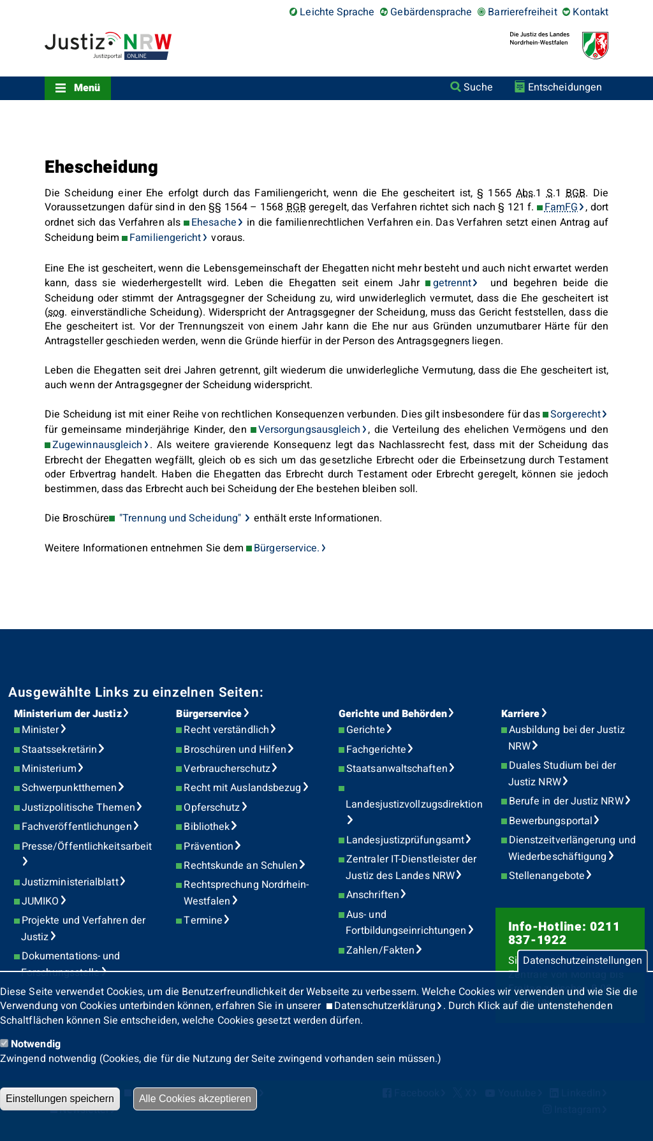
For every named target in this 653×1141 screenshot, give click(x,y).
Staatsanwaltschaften (397, 768)
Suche (478, 87)
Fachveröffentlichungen (77, 826)
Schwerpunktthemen (69, 788)
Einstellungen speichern (60, 1098)
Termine (203, 920)
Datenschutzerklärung (385, 1006)
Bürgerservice (209, 714)
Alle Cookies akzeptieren (195, 1098)
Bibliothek (207, 826)
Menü (87, 88)
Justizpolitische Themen (78, 807)
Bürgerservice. (286, 548)
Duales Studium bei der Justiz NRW (562, 774)
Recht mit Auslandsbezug (242, 788)
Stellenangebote (547, 875)
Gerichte (365, 730)
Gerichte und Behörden (393, 714)
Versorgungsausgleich (309, 430)
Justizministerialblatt (70, 882)
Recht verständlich (226, 730)
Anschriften (372, 895)
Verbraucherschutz (227, 768)
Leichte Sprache (337, 12)
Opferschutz (212, 807)
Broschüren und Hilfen (235, 749)
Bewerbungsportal (550, 821)
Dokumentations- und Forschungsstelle (70, 964)
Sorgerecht (575, 414)
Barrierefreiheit (522, 12)
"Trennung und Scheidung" (180, 518)
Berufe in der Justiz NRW (566, 801)
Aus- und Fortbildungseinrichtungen (406, 923)
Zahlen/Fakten (380, 950)
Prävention (208, 846)
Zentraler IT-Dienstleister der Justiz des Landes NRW (411, 867)
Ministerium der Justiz (68, 714)
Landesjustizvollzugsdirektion (414, 804)
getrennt (452, 283)
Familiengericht (165, 238)
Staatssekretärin (59, 749)
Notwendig (36, 1044)
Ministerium (49, 768)
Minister (40, 730)
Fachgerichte (376, 749)
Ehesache (214, 222)
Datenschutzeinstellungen (582, 961)
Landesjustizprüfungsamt (405, 840)
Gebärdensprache (431, 12)
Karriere (520, 714)
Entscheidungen (565, 87)
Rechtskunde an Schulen (241, 865)
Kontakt (590, 12)
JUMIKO (40, 901)
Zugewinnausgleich (97, 445)
